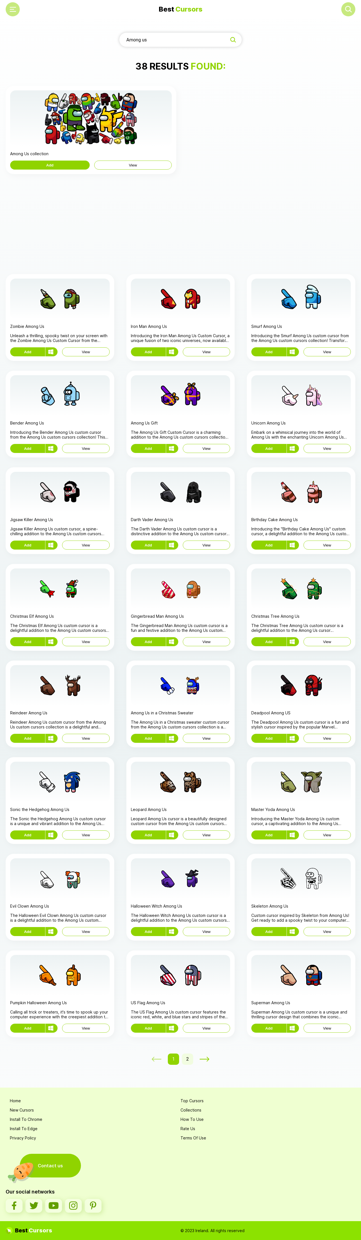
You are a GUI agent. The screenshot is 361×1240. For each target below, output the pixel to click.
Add (50, 165)
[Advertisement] (180, 223)
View (133, 165)
